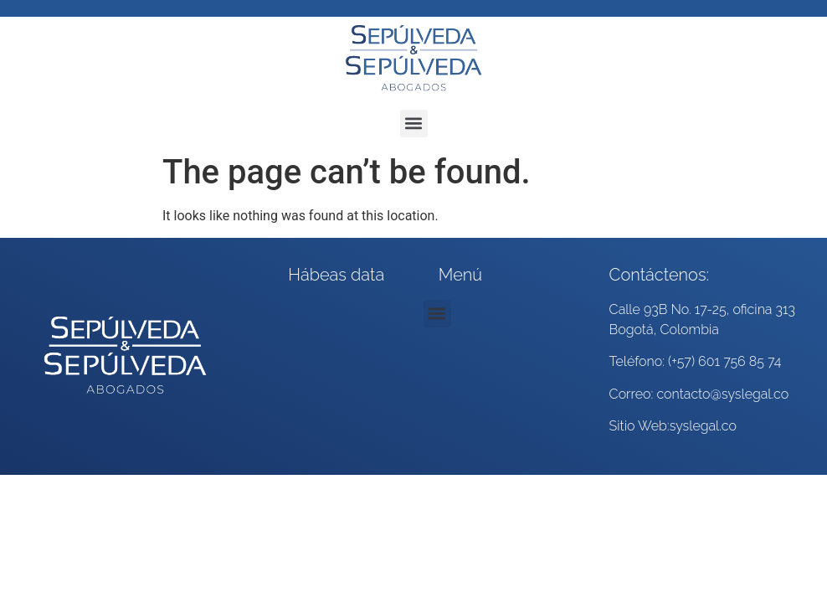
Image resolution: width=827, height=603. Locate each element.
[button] (414, 123)
